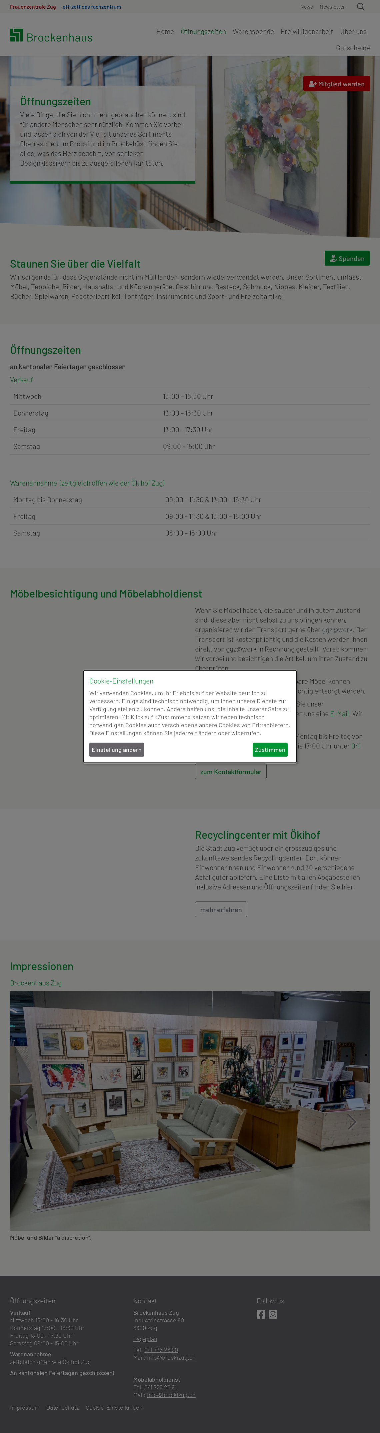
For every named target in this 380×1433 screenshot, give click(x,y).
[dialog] (190, 717)
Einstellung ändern (117, 749)
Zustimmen (270, 749)
